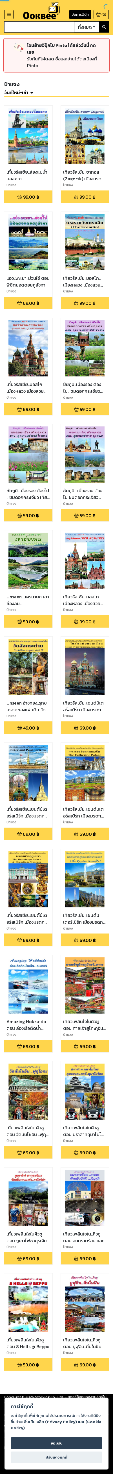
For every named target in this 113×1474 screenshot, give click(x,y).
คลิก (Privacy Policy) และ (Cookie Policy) (56, 1425)
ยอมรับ (56, 1443)
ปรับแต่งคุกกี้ (56, 1457)
